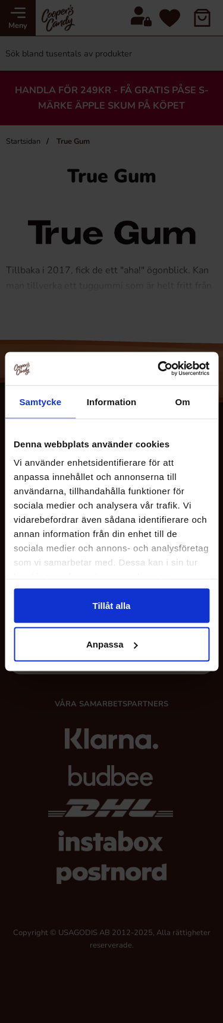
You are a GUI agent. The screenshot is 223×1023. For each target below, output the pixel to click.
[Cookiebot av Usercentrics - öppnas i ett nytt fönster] (158, 369)
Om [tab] (182, 401)
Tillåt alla (112, 605)
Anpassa (112, 644)
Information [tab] (112, 401)
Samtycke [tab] (40, 401)
